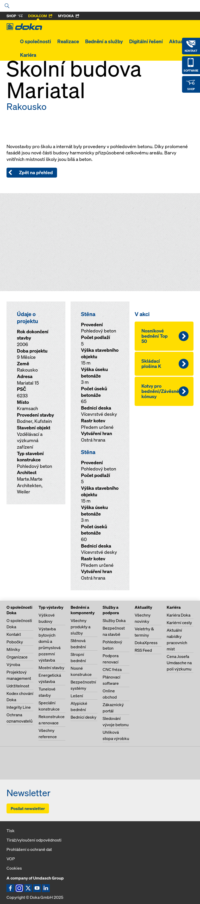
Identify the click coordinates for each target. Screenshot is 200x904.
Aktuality (179, 41)
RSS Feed (143, 650)
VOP (11, 859)
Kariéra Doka (178, 615)
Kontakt (14, 634)
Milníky (13, 649)
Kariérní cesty (179, 622)
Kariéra (28, 55)
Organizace (17, 657)
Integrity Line (19, 707)
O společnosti (35, 41)
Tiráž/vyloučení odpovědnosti (34, 840)
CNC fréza (112, 669)
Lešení (77, 696)
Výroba (13, 664)
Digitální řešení (146, 41)
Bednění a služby (104, 41)
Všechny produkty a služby (80, 627)
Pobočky (15, 642)
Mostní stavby (51, 667)
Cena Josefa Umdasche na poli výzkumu (179, 663)
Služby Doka (114, 620)
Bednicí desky (83, 717)
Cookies (14, 868)
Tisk (11, 830)
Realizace (68, 41)
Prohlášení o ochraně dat (29, 849)
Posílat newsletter (28, 808)
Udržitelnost (18, 686)
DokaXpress (146, 642)
